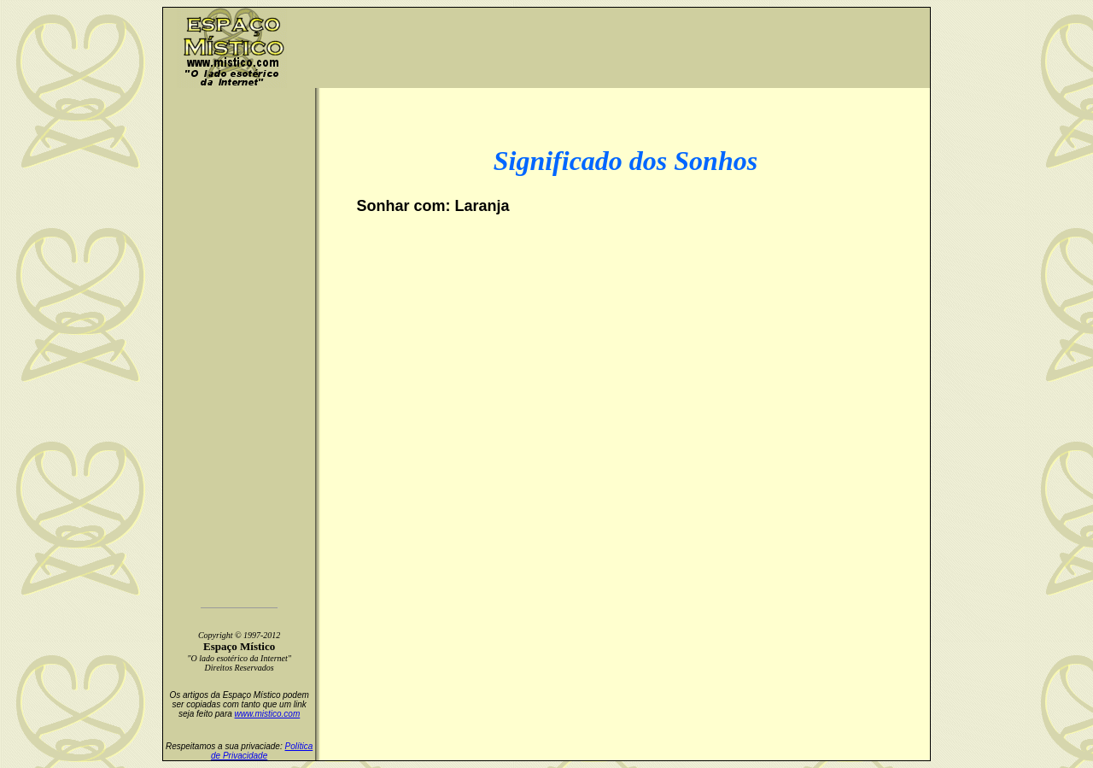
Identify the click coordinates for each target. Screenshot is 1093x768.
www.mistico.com (268, 713)
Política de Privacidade (262, 751)
